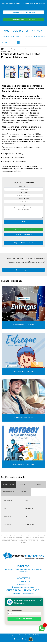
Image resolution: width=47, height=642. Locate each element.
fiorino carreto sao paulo (37, 49)
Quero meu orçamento (23, 270)
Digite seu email (23, 192)
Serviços (37, 31)
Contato (7, 42)
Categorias (15, 49)
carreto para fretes (26, 49)
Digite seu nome (23, 186)
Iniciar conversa (24, 619)
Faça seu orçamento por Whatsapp (23, 19)
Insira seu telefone (14, 610)
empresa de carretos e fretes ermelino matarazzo (6, 51)
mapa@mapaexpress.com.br (23, 587)
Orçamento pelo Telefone (23, 234)
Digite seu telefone (23, 198)
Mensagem (23, 205)
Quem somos (21, 31)
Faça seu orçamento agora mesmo (23, 12)
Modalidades (10, 36)
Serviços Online (35, 37)
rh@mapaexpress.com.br (23, 593)
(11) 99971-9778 (23, 581)
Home (5, 31)
